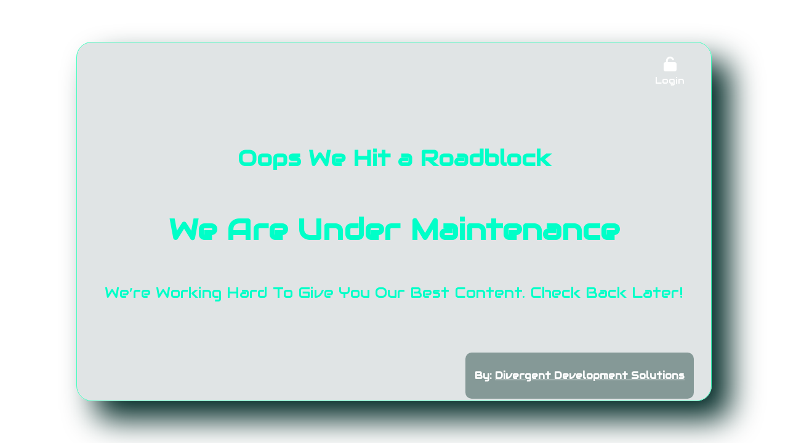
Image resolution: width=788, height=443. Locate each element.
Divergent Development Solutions (590, 375)
